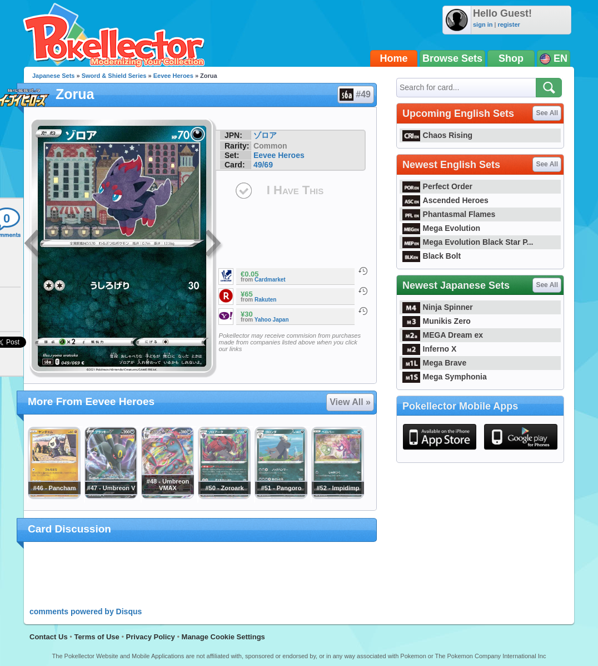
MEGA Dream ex (442, 334)
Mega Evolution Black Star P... (468, 242)
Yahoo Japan (272, 320)
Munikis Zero (436, 321)
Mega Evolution (441, 228)
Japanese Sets (53, 75)
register (508, 24)
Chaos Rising (437, 135)
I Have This (295, 190)
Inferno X (429, 348)
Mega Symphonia (444, 376)
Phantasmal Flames (448, 214)
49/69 (263, 164)
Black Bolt (431, 255)
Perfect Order (437, 186)
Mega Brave (434, 362)
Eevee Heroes (173, 75)
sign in (482, 24)
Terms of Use (96, 637)
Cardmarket (270, 280)
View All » (350, 402)
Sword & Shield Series (114, 75)
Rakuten (265, 300)
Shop (511, 58)
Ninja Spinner (437, 307)
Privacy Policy (150, 637)
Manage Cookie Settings (223, 637)
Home (394, 58)
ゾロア (265, 135)
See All (547, 113)
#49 (355, 94)
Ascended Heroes (445, 200)
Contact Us (48, 637)
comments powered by (85, 611)
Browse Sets (452, 58)
